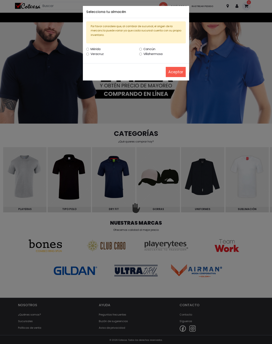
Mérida (96, 49)
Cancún (149, 49)
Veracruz (97, 54)
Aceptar (175, 72)
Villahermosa (153, 54)
